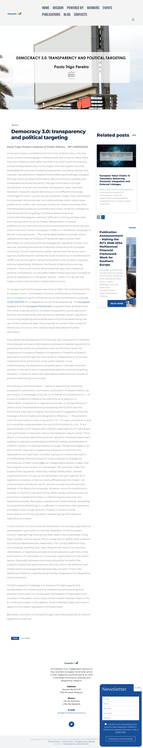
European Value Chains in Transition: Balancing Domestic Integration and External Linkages (115, 180)
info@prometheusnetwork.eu (71, 713)
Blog (15, 125)
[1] (42, 463)
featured (25, 638)
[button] (133, 19)
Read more (117, 303)
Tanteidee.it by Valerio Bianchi (76, 744)
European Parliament (39, 306)
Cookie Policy (67, 741)
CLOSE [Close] (137, 688)
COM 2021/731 (16, 302)
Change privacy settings (85, 741)
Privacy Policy (54, 741)
